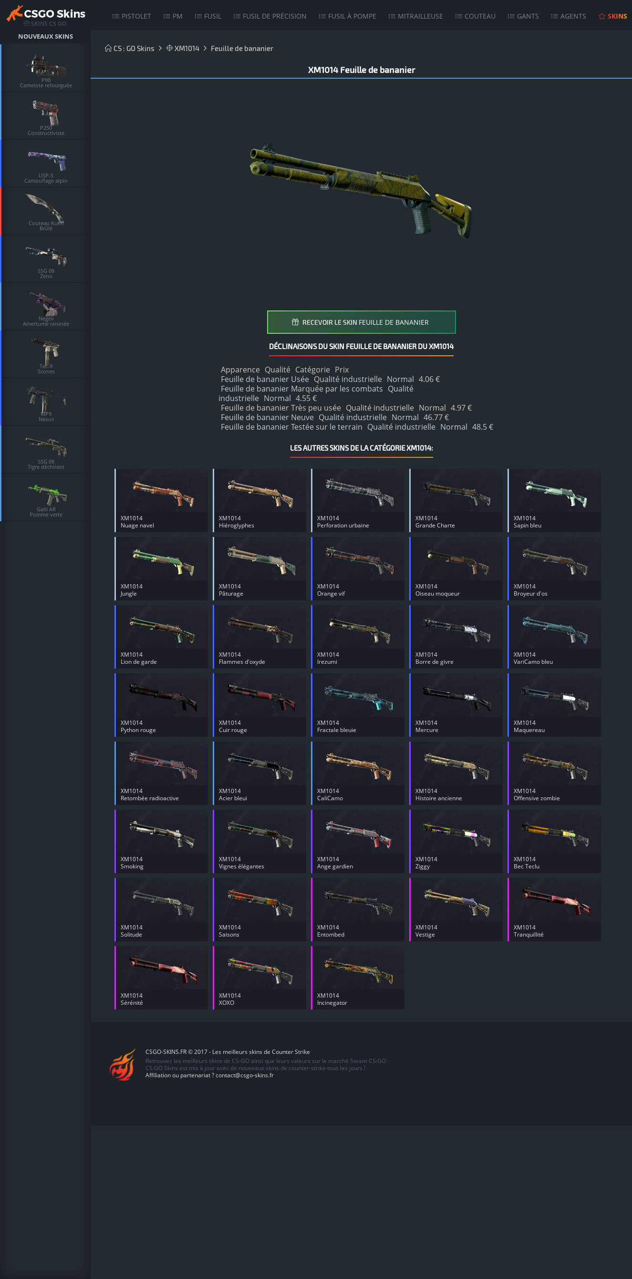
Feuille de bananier (242, 48)
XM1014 (182, 48)
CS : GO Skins (130, 48)
